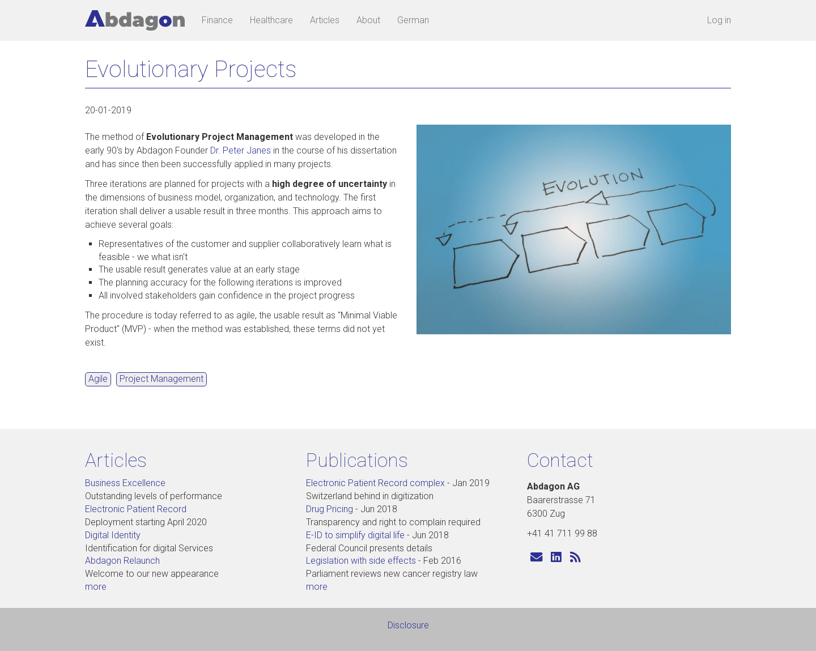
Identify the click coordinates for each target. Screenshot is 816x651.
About (368, 20)
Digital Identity (113, 535)
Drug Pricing (329, 509)
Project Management (161, 378)
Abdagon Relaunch (122, 560)
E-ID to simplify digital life (355, 535)
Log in (719, 20)
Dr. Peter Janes (240, 150)
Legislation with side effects (361, 560)
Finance (217, 20)
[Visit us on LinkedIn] (556, 557)
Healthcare (271, 20)
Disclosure (408, 625)
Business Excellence (125, 483)
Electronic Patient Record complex (375, 483)
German (413, 20)
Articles (324, 20)
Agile (98, 378)
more (96, 586)
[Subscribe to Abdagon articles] (575, 557)
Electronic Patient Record (135, 509)
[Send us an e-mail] (536, 557)
